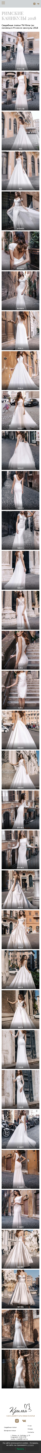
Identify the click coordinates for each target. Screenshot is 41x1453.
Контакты (31, 1432)
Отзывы (30, 1429)
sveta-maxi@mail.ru (19, 1439)
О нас (30, 1426)
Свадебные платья (10, 1427)
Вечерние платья (10, 1430)
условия (30, 1445)
